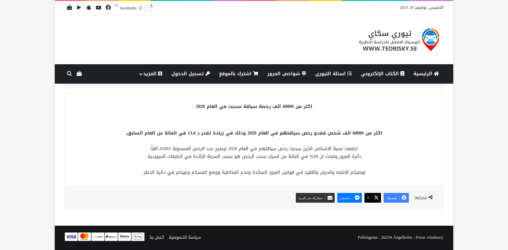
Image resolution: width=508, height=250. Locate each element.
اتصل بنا (157, 237)
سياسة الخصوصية (185, 237)
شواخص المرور (286, 73)
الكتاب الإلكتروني (382, 73)
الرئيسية (426, 73)
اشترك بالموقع (238, 73)
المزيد (152, 73)
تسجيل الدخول (190, 73)
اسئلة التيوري (333, 73)
